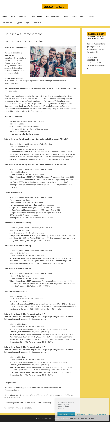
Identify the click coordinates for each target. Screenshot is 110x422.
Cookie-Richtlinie (74, 418)
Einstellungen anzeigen (97, 414)
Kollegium (23, 16)
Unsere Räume (36, 16)
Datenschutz (83, 418)
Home (4, 16)
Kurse (13, 16)
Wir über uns (7, 23)
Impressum (92, 418)
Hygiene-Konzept (22, 23)
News (66, 16)
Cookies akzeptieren (66, 414)
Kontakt (91, 16)
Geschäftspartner (52, 16)
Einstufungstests (78, 16)
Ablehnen (81, 414)
